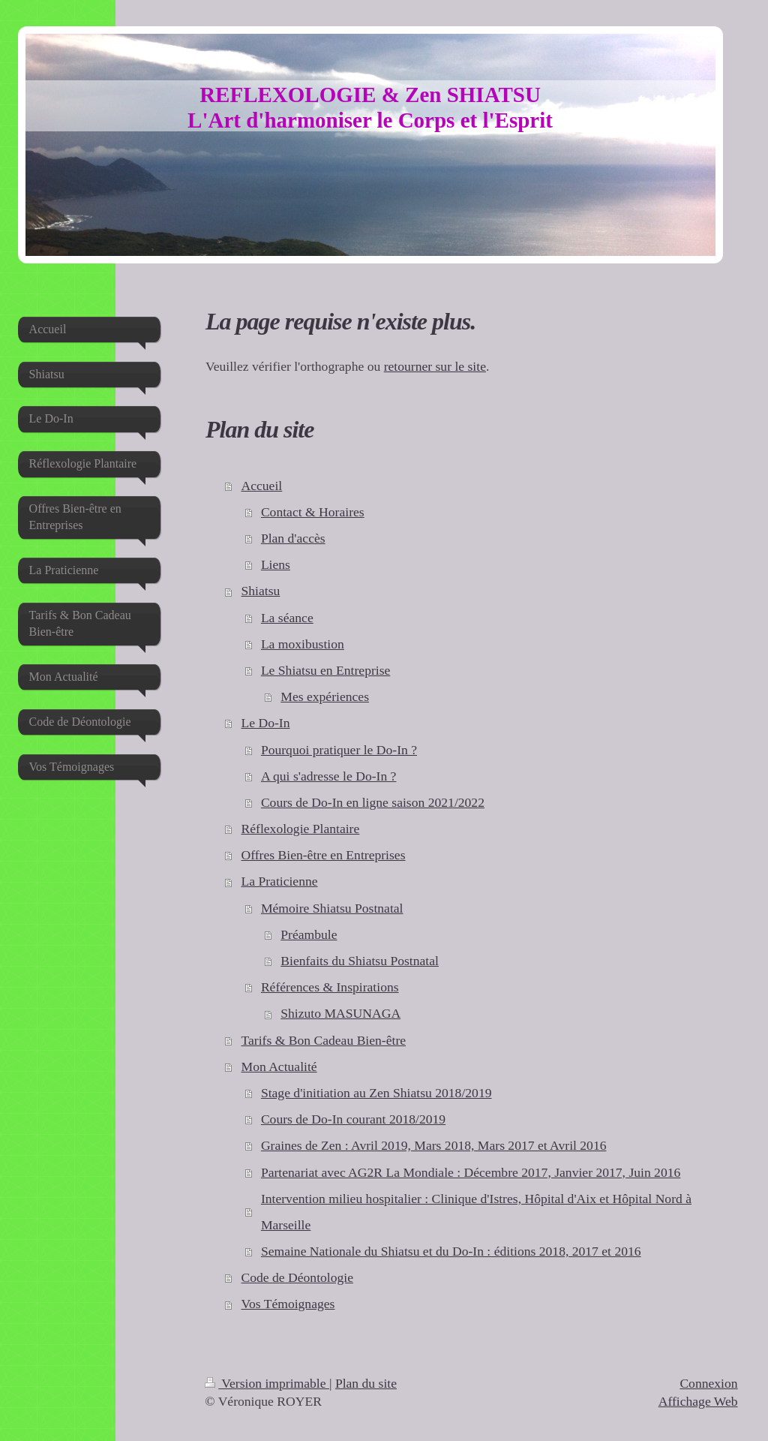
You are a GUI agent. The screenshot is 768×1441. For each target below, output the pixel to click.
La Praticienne (279, 881)
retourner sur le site (435, 366)
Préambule (308, 934)
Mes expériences (324, 696)
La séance (287, 617)
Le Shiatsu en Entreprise (325, 670)
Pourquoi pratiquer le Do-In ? (339, 749)
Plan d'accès (293, 538)
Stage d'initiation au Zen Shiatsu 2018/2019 (376, 1092)
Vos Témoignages (287, 1303)
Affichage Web (698, 1401)
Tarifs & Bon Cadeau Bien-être (323, 1040)
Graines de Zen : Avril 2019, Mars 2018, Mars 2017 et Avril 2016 (434, 1145)
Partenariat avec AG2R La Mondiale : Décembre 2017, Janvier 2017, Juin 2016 (470, 1172)
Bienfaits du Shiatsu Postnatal (359, 960)
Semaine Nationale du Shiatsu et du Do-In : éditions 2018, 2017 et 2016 (451, 1251)
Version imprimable (267, 1383)
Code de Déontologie (297, 1277)
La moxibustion (302, 643)
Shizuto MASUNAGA (340, 1013)
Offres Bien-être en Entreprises (323, 854)
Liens (275, 564)
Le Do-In (265, 722)
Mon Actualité (278, 1066)
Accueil (261, 485)
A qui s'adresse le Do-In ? (329, 776)
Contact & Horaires (312, 511)
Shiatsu (260, 590)
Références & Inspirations (330, 986)
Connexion (708, 1383)
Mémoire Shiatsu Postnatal (332, 908)
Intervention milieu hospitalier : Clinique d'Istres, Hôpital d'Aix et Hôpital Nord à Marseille (476, 1211)
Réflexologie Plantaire (300, 828)
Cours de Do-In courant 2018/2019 (353, 1119)
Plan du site (366, 1383)
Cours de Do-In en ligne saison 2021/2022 (372, 802)
